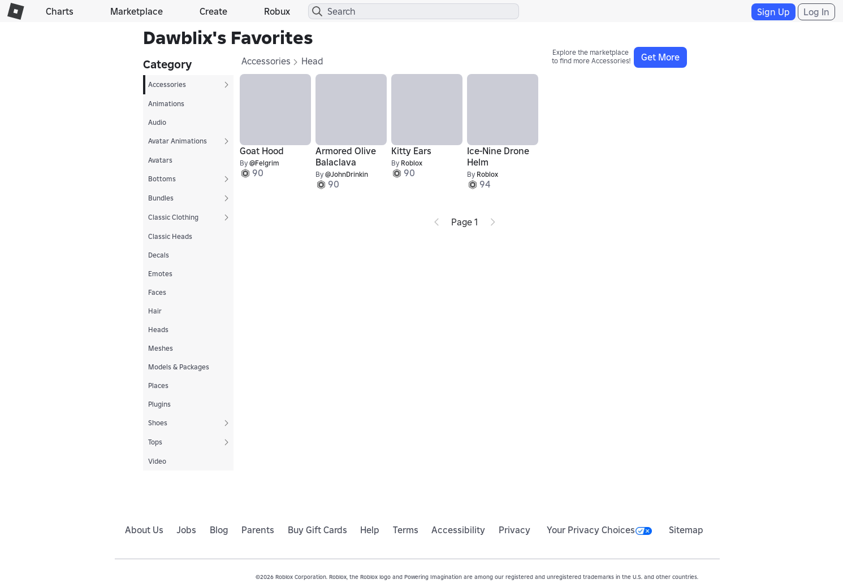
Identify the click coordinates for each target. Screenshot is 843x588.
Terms (405, 529)
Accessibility (458, 529)
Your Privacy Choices (599, 529)
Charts (60, 11)
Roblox (411, 163)
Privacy (514, 529)
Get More (660, 57)
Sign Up (773, 12)
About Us (144, 529)
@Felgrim (264, 163)
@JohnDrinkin (346, 174)
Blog (219, 529)
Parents (257, 529)
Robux (277, 11)
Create (213, 11)
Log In (816, 12)
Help (369, 529)
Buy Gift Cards (317, 529)
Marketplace (136, 11)
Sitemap (686, 529)
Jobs (186, 529)
